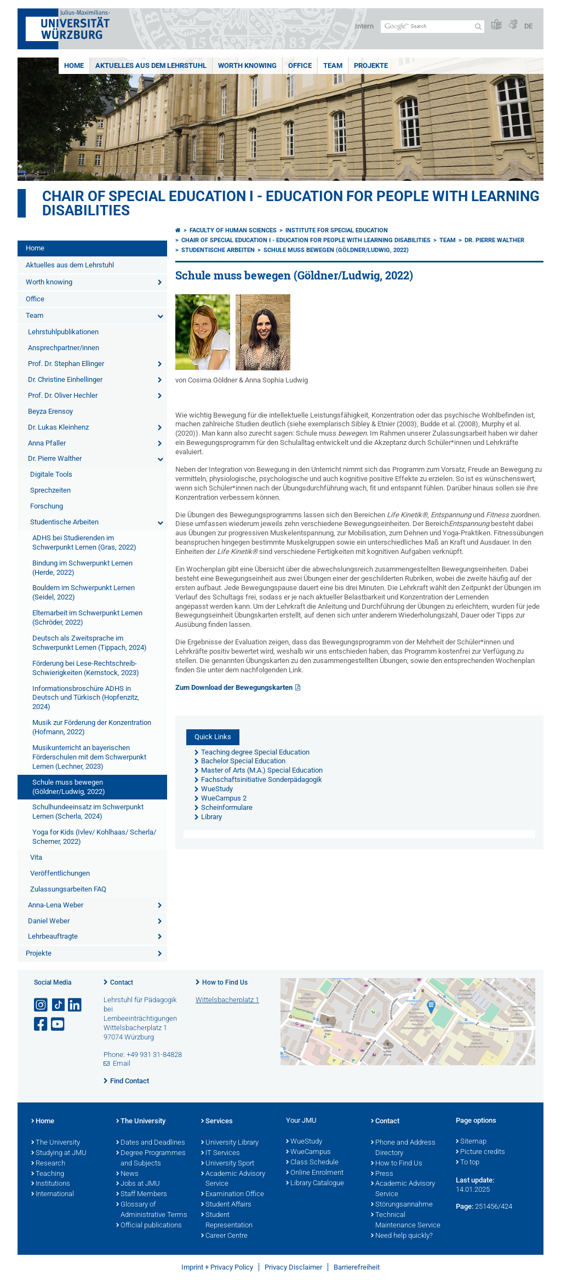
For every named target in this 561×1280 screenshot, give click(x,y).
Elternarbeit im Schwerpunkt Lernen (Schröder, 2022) (87, 617)
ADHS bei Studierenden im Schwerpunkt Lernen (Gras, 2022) (84, 542)
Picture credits (480, 1152)
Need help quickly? (402, 1236)
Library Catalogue (315, 1183)
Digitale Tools (51, 474)
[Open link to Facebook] (41, 1024)
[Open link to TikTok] (58, 1005)
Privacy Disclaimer (293, 1267)
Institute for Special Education (336, 230)
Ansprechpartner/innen (63, 348)
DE (528, 26)
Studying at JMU (59, 1153)
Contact (121, 982)
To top (467, 1163)
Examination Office (232, 1194)
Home (74, 65)
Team (332, 65)
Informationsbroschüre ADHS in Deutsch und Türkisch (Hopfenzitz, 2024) (85, 697)
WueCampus (308, 1152)
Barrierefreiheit (357, 1267)
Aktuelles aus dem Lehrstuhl (151, 65)
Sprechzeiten (50, 490)
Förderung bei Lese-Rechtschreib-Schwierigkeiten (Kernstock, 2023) (85, 668)
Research (48, 1164)
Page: (464, 1206)
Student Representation (227, 1220)
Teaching (47, 1174)
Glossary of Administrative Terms (151, 1210)
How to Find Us (225, 982)
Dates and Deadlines (150, 1143)
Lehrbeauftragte (53, 936)
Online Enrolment (315, 1173)
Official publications (149, 1226)
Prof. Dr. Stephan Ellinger (66, 363)
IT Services (220, 1153)
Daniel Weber (49, 921)
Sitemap (471, 1142)
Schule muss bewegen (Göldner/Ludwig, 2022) (68, 787)
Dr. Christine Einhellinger (65, 379)
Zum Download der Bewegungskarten (234, 687)
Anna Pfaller (47, 443)
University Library (230, 1143)
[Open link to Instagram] (41, 1005)
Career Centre (224, 1236)
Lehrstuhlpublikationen (63, 332)
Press (382, 1174)
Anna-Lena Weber (55, 905)
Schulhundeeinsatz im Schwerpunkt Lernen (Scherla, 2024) (88, 811)
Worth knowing (247, 65)
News (127, 1174)
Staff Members (141, 1194)
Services (217, 1122)
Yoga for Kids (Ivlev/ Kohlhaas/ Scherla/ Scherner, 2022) (94, 836)
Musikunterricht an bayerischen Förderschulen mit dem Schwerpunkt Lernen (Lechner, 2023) (89, 757)
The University (55, 1143)
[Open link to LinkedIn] (75, 1005)
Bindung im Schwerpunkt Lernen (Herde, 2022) (82, 567)
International (52, 1194)
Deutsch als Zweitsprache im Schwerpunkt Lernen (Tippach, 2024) (89, 643)
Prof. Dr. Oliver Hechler (63, 395)
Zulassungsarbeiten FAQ (68, 889)
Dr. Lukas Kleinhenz (58, 427)
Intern (364, 26)
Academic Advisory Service (233, 1179)
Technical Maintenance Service (405, 1220)
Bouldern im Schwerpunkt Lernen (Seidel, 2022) (83, 592)
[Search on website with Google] (432, 26)
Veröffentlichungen (60, 873)
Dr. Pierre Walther (55, 458)
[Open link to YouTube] (58, 1024)
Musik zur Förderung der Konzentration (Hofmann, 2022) (91, 727)
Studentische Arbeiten (64, 522)
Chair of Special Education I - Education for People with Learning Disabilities (291, 203)
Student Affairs (226, 1205)
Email (121, 1063)
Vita (36, 857)
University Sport (227, 1164)
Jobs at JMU (138, 1184)
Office (300, 65)
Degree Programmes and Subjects (151, 1158)
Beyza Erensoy (50, 411)
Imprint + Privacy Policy (217, 1267)
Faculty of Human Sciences (233, 230)
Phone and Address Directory (403, 1148)
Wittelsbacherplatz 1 (227, 1000)
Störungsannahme (402, 1205)
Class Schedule (312, 1163)
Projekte (371, 65)
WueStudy (304, 1142)
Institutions (50, 1184)
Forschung (46, 506)
